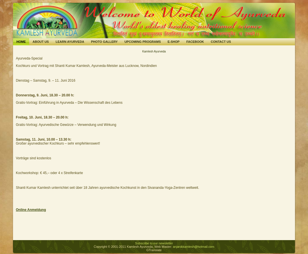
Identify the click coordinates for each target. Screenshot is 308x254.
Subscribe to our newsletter (154, 243)
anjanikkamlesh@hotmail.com (193, 246)
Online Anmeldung (31, 210)
